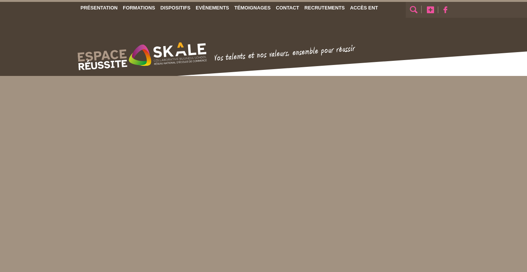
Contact (287, 8)
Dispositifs (175, 8)
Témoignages (252, 8)
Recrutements (324, 8)
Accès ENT (364, 8)
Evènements (212, 8)
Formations (139, 8)
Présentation (98, 8)
